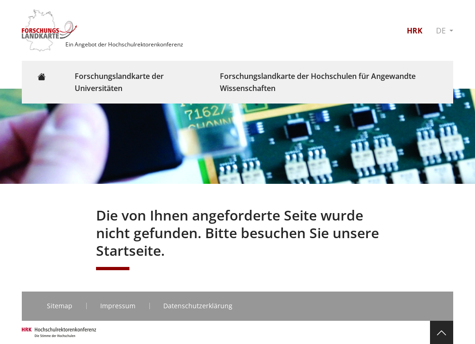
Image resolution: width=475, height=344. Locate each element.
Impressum (117, 305)
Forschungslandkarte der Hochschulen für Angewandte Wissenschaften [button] (318, 82)
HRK (415, 31)
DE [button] (442, 31)
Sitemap (59, 305)
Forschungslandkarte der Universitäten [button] (119, 82)
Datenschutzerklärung (197, 305)
